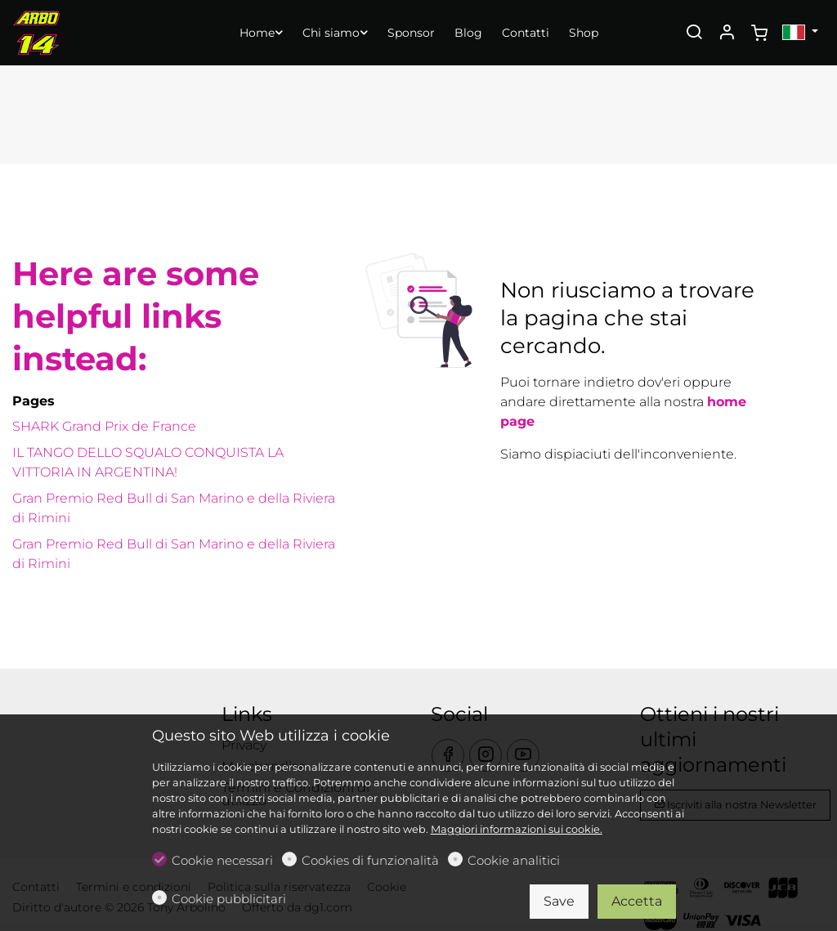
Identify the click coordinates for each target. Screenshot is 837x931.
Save (559, 901)
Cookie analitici (514, 860)
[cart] (759, 33)
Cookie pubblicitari (229, 898)
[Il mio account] (726, 33)
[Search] (694, 33)
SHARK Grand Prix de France (104, 426)
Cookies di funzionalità (370, 860)
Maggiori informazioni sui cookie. (516, 829)
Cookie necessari (222, 860)
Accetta (636, 901)
